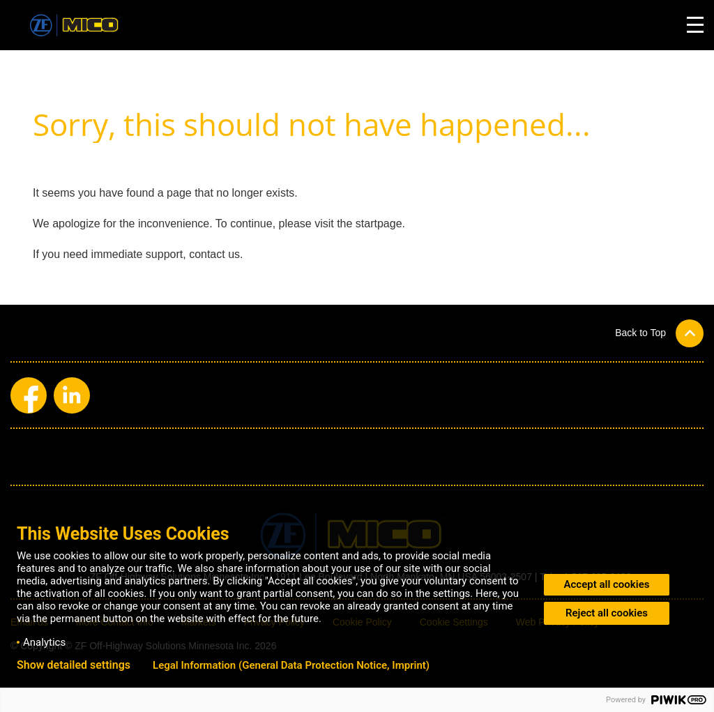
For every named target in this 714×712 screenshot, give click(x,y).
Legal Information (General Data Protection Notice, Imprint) (291, 665)
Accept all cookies (607, 584)
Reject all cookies (606, 613)
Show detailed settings (73, 665)
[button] (659, 333)
